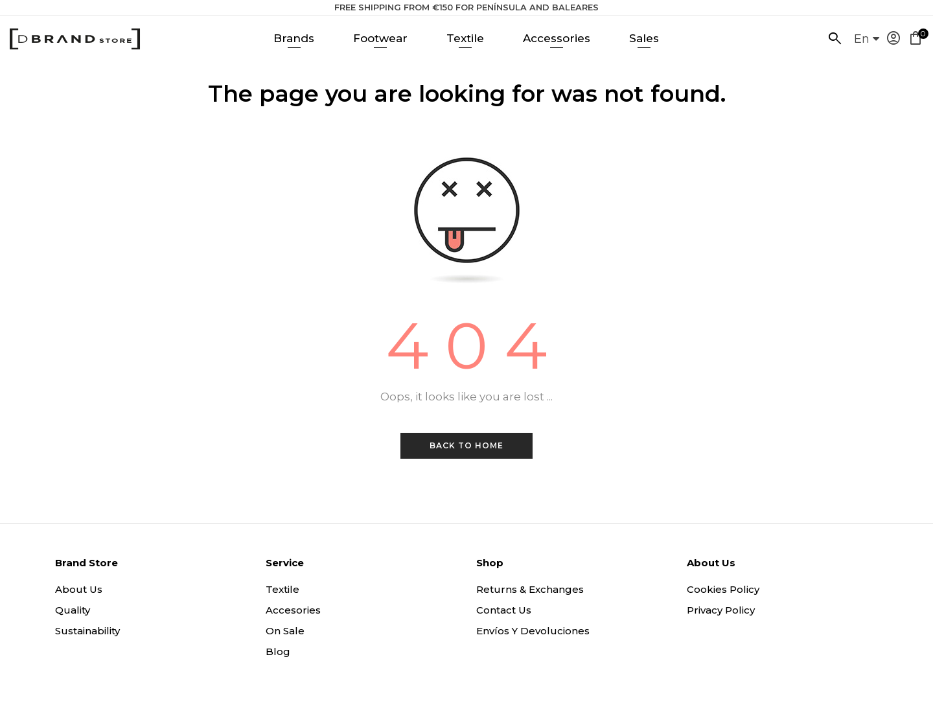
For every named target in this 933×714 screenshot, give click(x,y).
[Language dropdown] (866, 43)
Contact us (503, 610)
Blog (278, 651)
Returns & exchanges (530, 589)
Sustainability (87, 631)
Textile (282, 589)
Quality (72, 610)
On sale (285, 631)
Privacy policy (721, 610)
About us (78, 589)
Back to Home (466, 445)
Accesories (293, 610)
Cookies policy (723, 589)
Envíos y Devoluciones (533, 631)
